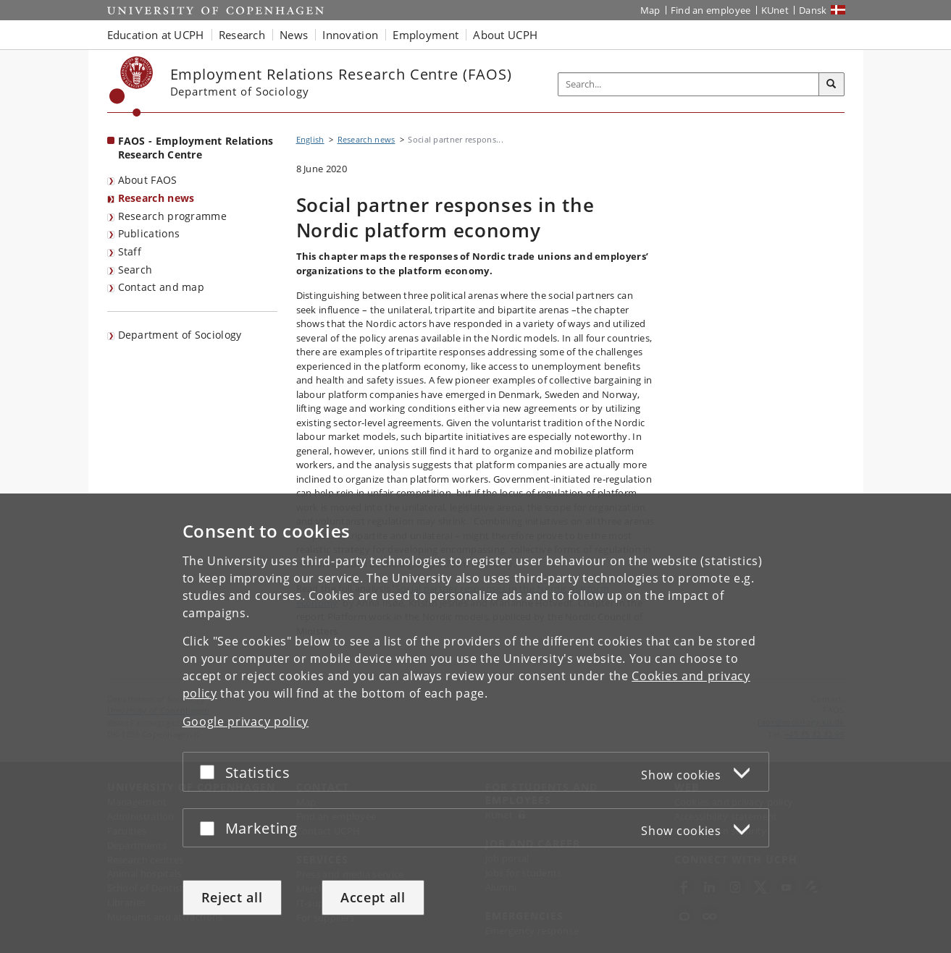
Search (135, 269)
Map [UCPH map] (650, 10)
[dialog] (475, 723)
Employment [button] (425, 34)
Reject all (232, 897)
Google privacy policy (246, 721)
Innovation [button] (350, 34)
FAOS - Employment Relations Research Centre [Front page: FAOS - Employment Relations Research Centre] (196, 147)
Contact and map (161, 287)
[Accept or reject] (211, 772)
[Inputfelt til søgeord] (689, 84)
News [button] (294, 34)
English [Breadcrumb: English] (310, 139)
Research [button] (242, 34)
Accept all (373, 897)
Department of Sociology (180, 335)
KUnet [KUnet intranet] (775, 10)
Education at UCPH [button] (155, 34)
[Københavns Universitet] (131, 86)
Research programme (172, 216)
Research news (156, 198)
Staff (130, 251)
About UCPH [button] (505, 34)
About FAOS (147, 180)
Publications (149, 233)
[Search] (831, 84)
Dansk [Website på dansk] (813, 10)
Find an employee (711, 10)
